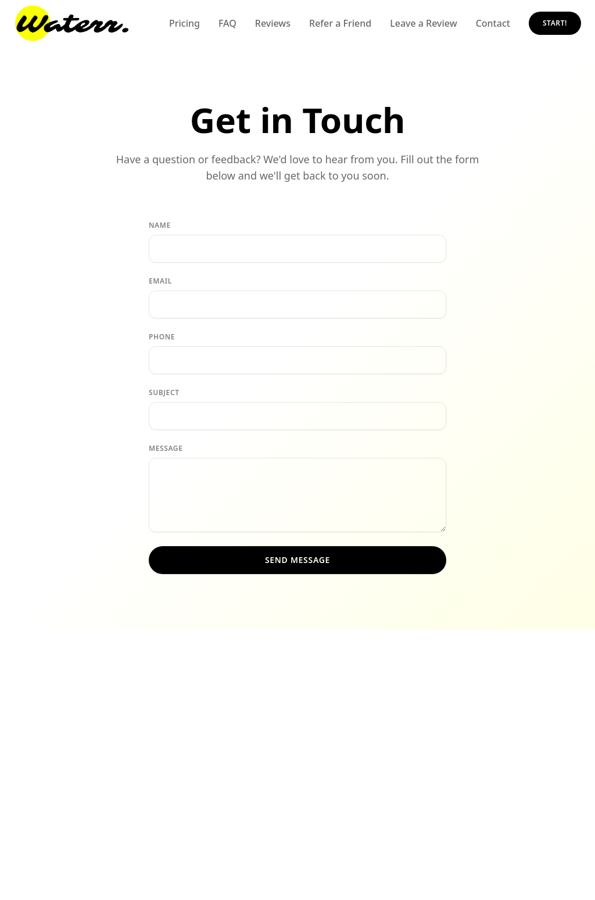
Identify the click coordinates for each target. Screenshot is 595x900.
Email (160, 281)
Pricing (184, 23)
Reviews (273, 23)
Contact (493, 23)
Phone (162, 337)
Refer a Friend (340, 23)
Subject (164, 392)
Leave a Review (423, 23)
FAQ (227, 23)
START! (555, 23)
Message (165, 448)
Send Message (297, 559)
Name (160, 225)
